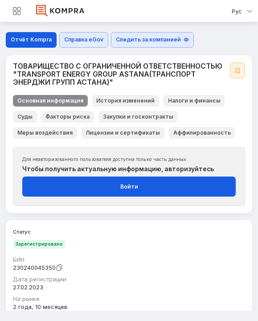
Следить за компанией (152, 39)
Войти (129, 186)
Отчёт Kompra (31, 39)
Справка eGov (83, 39)
